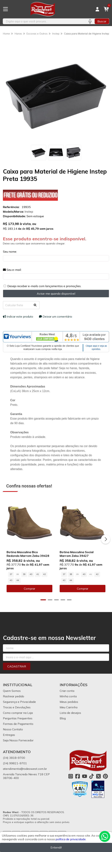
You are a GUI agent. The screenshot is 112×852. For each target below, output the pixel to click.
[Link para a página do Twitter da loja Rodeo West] (98, 776)
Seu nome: (10, 251)
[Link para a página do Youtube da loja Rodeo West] (84, 776)
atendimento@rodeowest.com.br (25, 769)
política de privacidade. (70, 839)
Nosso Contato (13, 729)
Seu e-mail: (12, 270)
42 (44, 574)
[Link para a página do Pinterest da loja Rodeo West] (105, 776)
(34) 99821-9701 (15, 763)
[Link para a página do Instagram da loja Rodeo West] (70, 776)
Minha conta (68, 696)
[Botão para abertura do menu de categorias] (5, 9)
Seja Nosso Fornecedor (18, 740)
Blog (63, 718)
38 (71, 574)
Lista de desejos (70, 713)
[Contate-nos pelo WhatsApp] (104, 836)
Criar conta (67, 691)
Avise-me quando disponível (56, 293)
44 (17, 580)
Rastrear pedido (13, 696)
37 (11, 574)
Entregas (9, 735)
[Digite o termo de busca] (44, 21)
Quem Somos (12, 691)
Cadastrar (16, 666)
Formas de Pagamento (18, 724)
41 (37, 574)
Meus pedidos (69, 702)
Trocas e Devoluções (17, 707)
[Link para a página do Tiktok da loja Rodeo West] (91, 776)
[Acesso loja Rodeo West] (97, 9)
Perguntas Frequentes (17, 718)
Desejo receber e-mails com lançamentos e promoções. (44, 286)
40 (31, 574)
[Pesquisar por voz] (90, 21)
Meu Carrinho (69, 707)
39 (24, 574)
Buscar (101, 21)
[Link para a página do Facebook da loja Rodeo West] (77, 776)
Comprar (29, 588)
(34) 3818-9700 (14, 758)
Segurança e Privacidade (19, 702)
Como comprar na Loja (18, 713)
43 (11, 580)
